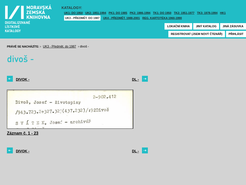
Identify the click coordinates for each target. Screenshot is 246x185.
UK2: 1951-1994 (95, 12)
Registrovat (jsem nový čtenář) (196, 33)
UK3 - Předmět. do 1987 (82, 18)
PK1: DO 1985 (118, 12)
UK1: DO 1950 (73, 12)
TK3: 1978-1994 (207, 12)
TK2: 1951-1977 (184, 12)
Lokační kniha (178, 26)
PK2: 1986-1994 (140, 12)
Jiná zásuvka (233, 26)
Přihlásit (236, 33)
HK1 (223, 12)
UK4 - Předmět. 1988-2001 (121, 18)
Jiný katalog (206, 26)
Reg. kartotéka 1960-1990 (162, 18)
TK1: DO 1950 (162, 12)
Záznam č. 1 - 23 (22, 133)
